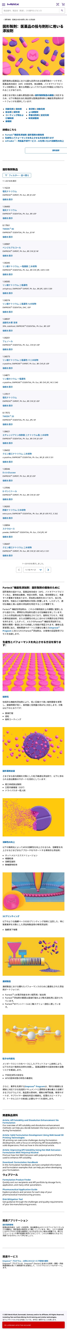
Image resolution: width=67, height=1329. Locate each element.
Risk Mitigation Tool (13, 1199)
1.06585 (6, 281)
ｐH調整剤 (33, 112)
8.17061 (6, 225)
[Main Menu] (3, 4)
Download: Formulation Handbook (20, 1162)
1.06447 (6, 543)
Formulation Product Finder (17, 1179)
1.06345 (6, 262)
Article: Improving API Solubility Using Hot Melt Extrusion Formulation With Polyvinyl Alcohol (32, 1151)
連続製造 (7, 981)
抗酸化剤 (9, 109)
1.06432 (6, 450)
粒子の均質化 (9, 1058)
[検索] (62, 10)
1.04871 (6, 375)
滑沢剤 (32, 109)
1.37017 (6, 394)
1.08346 (6, 469)
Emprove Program (35, 1086)
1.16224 (6, 187)
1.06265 (6, 506)
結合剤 (8, 112)
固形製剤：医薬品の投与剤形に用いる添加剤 (20, 19)
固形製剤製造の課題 (44, 95)
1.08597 (6, 319)
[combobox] (33, 10)
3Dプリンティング (11, 916)
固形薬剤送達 (9, 771)
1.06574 (6, 300)
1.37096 (6, 487)
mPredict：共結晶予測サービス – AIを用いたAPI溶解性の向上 (34, 141)
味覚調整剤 (34, 118)
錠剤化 (6, 696)
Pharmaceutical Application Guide (20, 1189)
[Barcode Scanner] (57, 4)
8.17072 (6, 412)
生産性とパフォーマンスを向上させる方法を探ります (29, 137)
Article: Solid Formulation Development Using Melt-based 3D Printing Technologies (33, 1136)
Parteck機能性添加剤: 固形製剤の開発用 (24, 134)
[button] (33, 570)
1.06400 (6, 206)
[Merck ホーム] (13, 4)
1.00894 (6, 525)
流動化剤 (41, 109)
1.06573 (6, 356)
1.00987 (6, 244)
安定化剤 (45, 115)
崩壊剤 (8, 121)
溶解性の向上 (9, 842)
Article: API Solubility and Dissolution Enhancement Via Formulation (31, 1121)
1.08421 (6, 431)
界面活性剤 (34, 115)
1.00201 (6, 337)
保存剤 (19, 109)
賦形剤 (17, 112)
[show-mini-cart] (63, 4)
